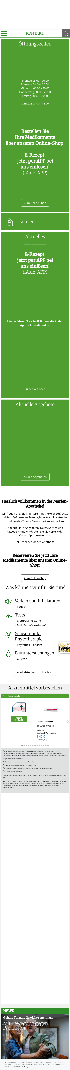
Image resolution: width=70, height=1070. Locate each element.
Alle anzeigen (35, 913)
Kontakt (35, 33)
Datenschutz (29, 1055)
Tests (20, 615)
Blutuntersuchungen (34, 653)
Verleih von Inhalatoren (37, 601)
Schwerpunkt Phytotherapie (28, 636)
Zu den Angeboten (35, 477)
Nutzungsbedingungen (49, 1055)
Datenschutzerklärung (19, 1066)
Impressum (14, 1055)
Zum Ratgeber (35, 1014)
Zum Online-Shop (35, 203)
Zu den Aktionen (35, 389)
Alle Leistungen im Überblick (35, 672)
